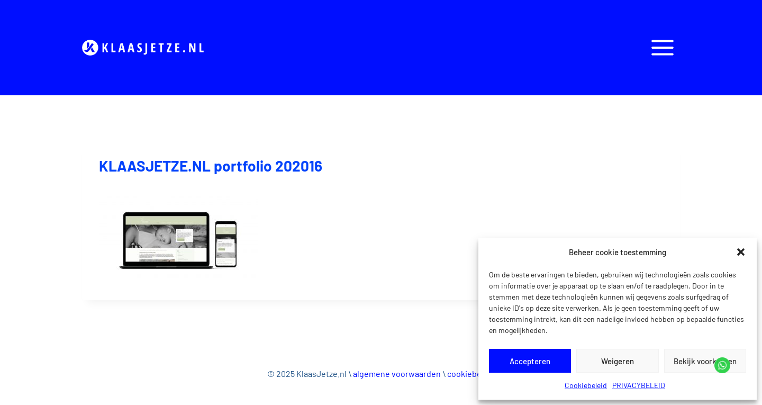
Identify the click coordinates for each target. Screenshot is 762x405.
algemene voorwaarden (397, 373)
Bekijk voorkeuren (705, 361)
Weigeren (617, 361)
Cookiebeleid (586, 385)
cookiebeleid (471, 373)
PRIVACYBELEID (638, 385)
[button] (741, 252)
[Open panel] (662, 47)
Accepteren (530, 361)
